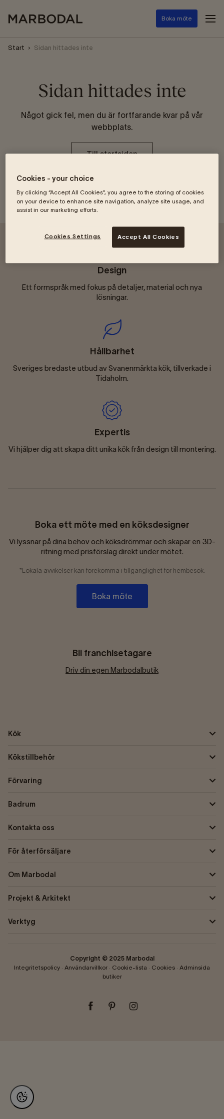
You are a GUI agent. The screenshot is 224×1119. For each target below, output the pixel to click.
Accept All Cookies (148, 236)
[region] (112, 208)
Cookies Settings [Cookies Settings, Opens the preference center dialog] (72, 236)
